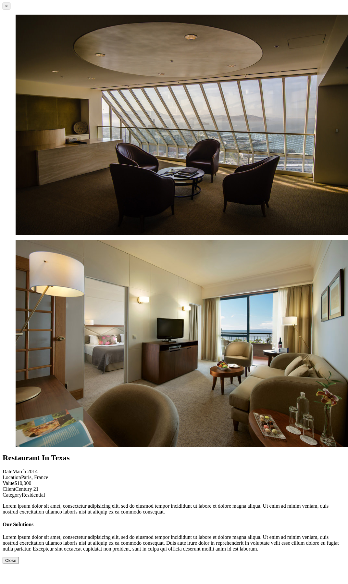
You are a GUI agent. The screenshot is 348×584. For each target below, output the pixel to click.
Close (10, 560)
